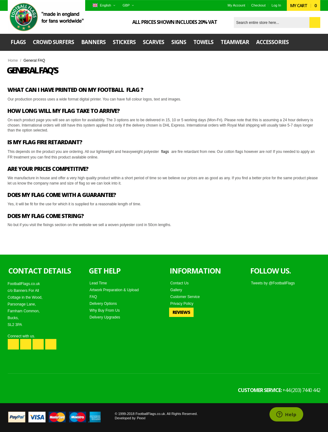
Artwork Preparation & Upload (114, 290)
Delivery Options (103, 303)
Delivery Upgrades (105, 317)
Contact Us (179, 283)
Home (13, 60)
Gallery (176, 290)
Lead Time (98, 283)
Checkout (258, 5)
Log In (276, 5)
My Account (236, 5)
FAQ (93, 297)
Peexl (141, 418)
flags (165, 151)
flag (132, 89)
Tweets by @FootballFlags (273, 283)
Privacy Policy (182, 303)
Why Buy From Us (105, 310)
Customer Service (185, 297)
